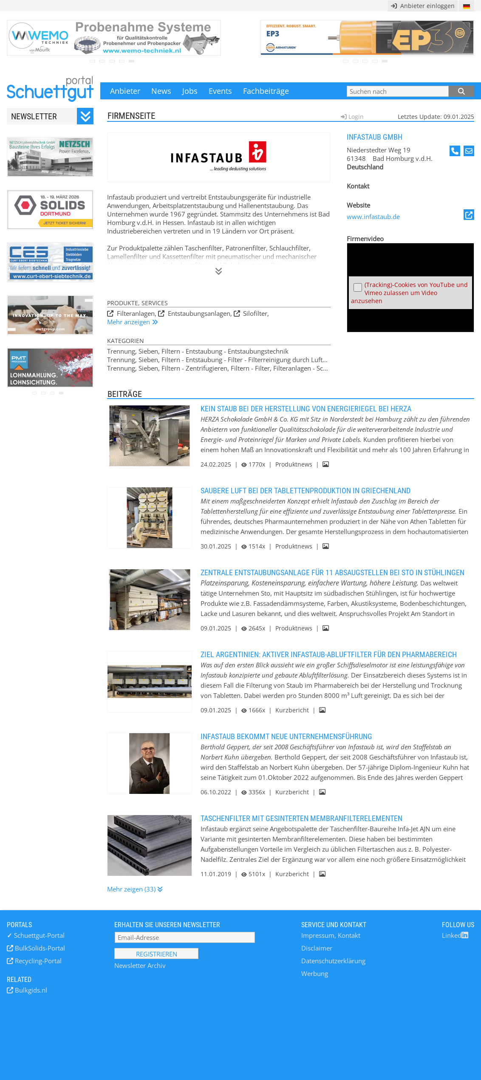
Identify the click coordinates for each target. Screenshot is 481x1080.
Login (355, 116)
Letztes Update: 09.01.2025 (436, 116)
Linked (455, 935)
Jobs (190, 91)
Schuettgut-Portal (36, 935)
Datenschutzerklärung (333, 960)
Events (220, 91)
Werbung (314, 973)
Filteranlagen (135, 313)
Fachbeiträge (266, 91)
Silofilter (254, 313)
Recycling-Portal (37, 960)
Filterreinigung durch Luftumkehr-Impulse (309, 359)
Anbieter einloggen (423, 6)
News (161, 91)
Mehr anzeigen (129, 322)
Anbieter (125, 91)
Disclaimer (316, 948)
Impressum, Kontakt (330, 935)
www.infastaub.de (410, 215)
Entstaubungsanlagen (198, 313)
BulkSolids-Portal (39, 948)
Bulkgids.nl (30, 990)
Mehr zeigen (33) (132, 889)
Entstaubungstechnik (258, 351)
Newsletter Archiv (140, 965)
